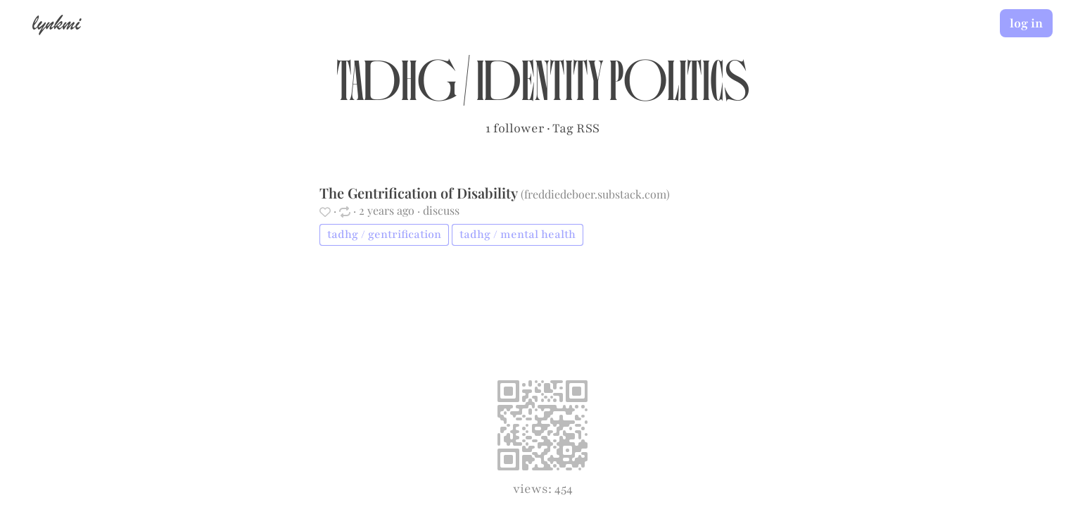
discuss (441, 210)
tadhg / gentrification (384, 234)
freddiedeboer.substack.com (595, 194)
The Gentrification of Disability (420, 192)
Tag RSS (575, 128)
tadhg (396, 89)
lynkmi (56, 22)
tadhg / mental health (517, 234)
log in (1026, 23)
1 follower (515, 128)
